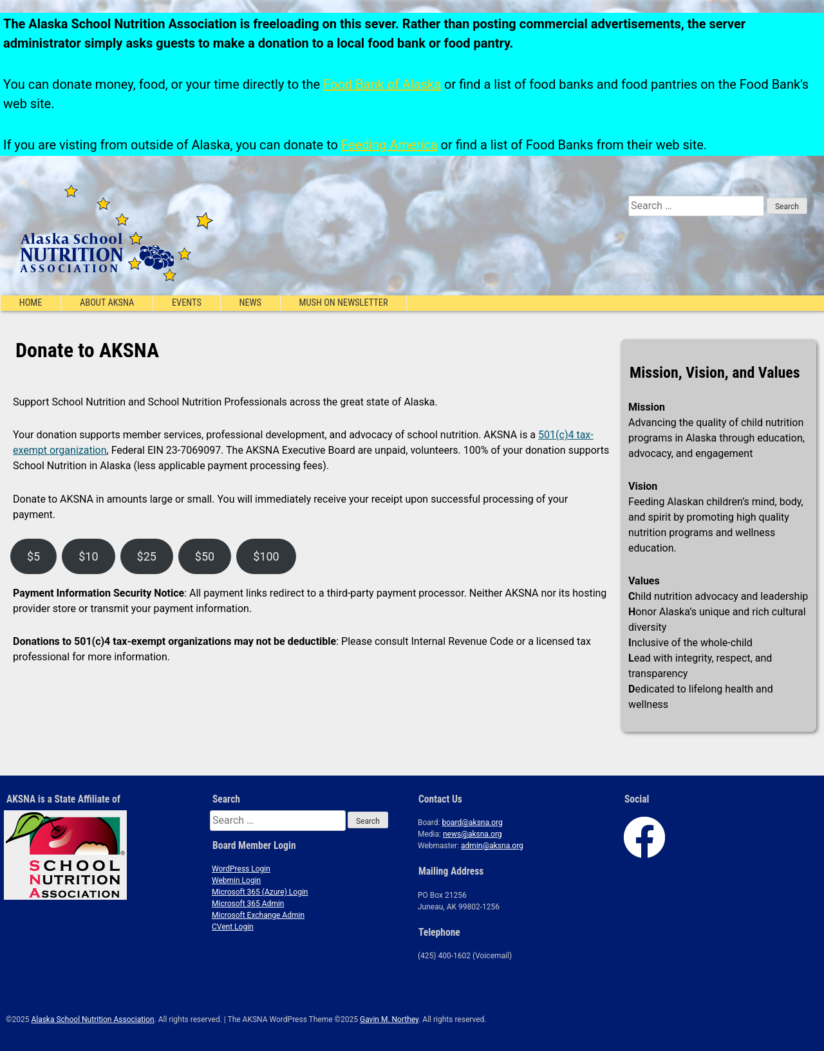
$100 (266, 556)
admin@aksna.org (492, 845)
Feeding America (389, 145)
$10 (88, 556)
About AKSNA (107, 302)
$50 (204, 556)
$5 (33, 556)
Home (30, 302)
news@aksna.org (472, 834)
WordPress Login (241, 868)
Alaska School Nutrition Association (92, 1019)
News (250, 302)
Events (186, 302)
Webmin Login (236, 880)
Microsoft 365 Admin (248, 903)
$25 (146, 556)
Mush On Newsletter (343, 302)
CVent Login (233, 926)
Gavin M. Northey (389, 1019)
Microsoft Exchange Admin (258, 915)
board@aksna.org (472, 822)
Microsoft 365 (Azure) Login (260, 892)
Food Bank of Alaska (382, 84)
